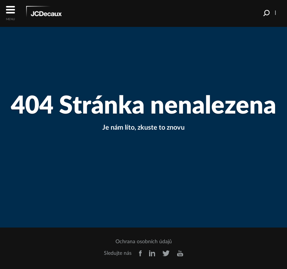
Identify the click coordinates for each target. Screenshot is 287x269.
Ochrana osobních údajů (143, 241)
